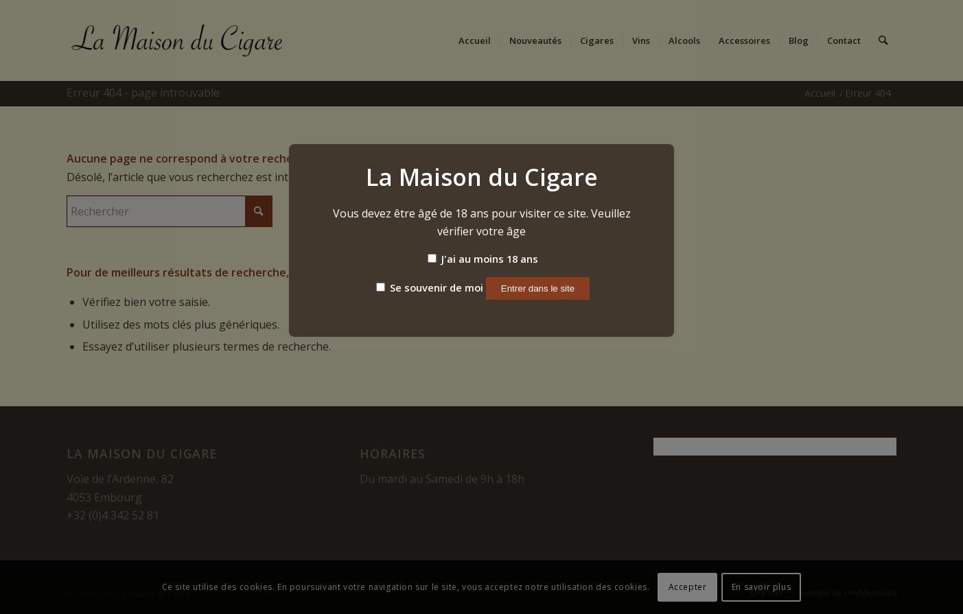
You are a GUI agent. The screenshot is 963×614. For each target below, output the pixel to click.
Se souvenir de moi (429, 287)
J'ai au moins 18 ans (483, 258)
